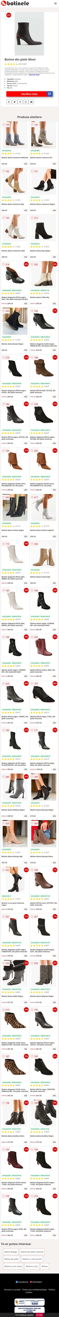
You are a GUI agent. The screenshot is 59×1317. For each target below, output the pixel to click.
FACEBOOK (22, 1282)
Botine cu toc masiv (13, 1266)
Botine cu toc (32, 1266)
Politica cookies (26, 1315)
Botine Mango (10, 1252)
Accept (39, 1315)
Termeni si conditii (12, 1289)
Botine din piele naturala (32, 1252)
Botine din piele (11, 1259)
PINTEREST (36, 1282)
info (25, 163)
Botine (45, 1266)
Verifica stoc (37, 94)
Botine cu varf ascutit (32, 1259)
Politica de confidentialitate (34, 1289)
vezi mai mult (34, 75)
